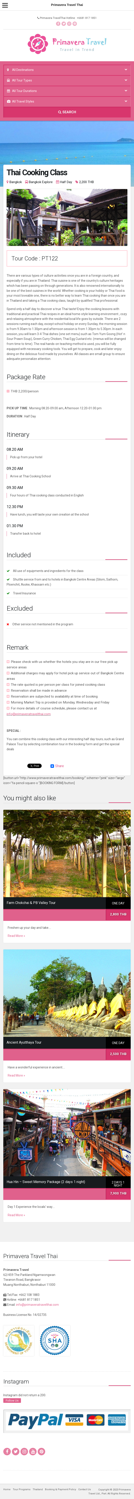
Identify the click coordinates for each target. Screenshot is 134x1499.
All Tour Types (22, 80)
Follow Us (12, 1400)
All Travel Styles (23, 101)
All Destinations (23, 70)
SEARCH (67, 112)
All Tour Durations (24, 91)
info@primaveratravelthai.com (29, 714)
